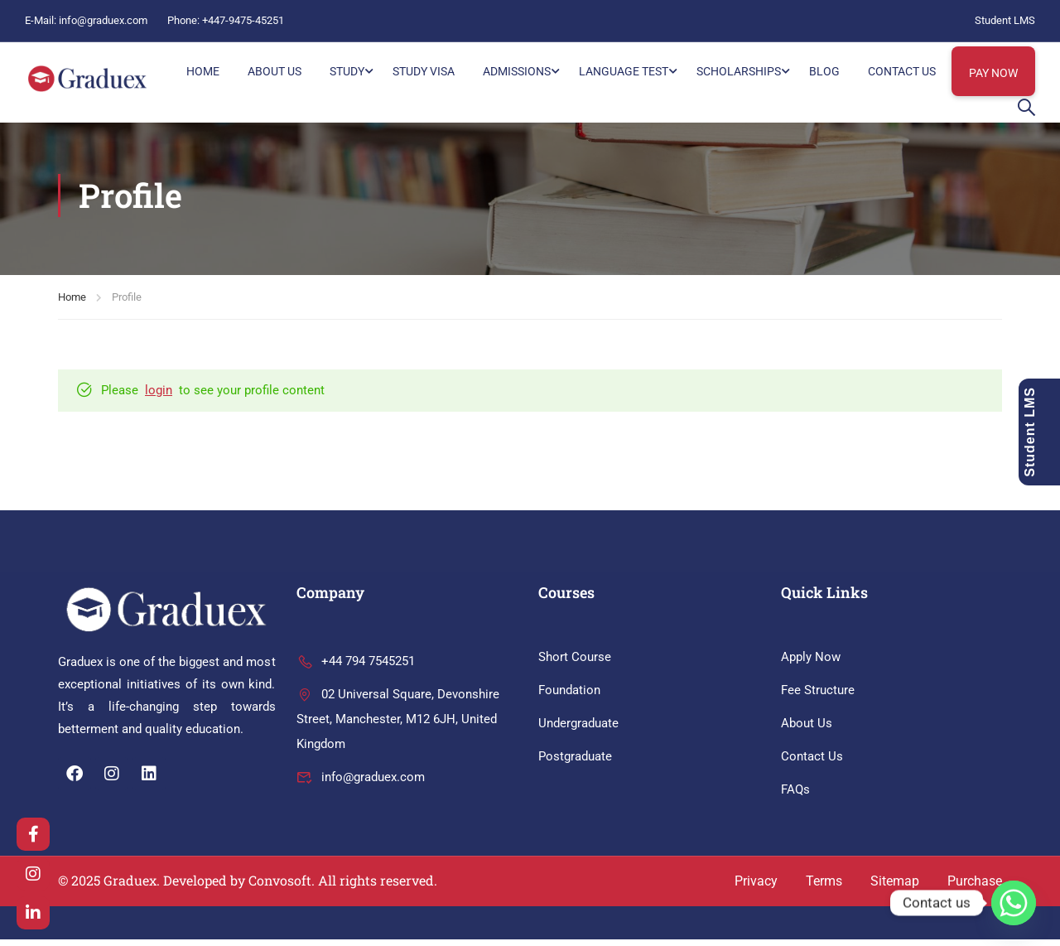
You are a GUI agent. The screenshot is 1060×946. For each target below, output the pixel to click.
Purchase (974, 887)
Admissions (517, 71)
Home (72, 303)
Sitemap (894, 887)
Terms (824, 887)
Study (347, 71)
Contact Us (902, 71)
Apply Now (811, 663)
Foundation (569, 696)
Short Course (574, 663)
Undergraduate (578, 729)
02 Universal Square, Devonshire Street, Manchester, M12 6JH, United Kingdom (397, 725)
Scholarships (738, 71)
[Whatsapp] (1013, 903)
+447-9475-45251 (243, 20)
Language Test (623, 71)
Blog (824, 71)
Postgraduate (575, 762)
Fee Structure (818, 696)
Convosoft (279, 887)
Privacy (756, 887)
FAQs (795, 796)
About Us (274, 71)
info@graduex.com (103, 20)
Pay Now (993, 73)
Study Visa (424, 71)
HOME (202, 71)
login (158, 396)
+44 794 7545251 (355, 667)
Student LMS (1005, 20)
